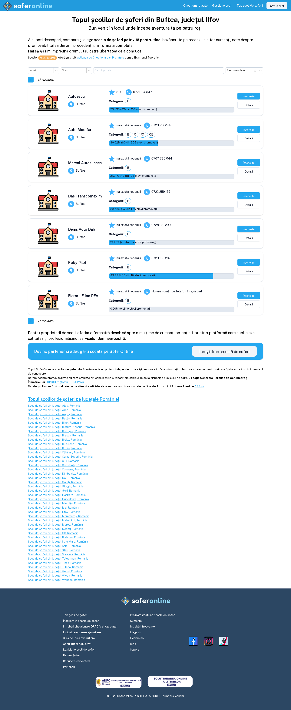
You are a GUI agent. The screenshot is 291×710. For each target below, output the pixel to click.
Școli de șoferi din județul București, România (57, 444)
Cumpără (136, 620)
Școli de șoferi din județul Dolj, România (54, 478)
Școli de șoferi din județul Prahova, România (56, 537)
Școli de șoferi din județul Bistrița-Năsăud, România (61, 427)
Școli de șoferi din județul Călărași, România (56, 452)
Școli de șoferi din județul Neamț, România (56, 528)
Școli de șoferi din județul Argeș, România (55, 414)
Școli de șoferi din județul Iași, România (53, 507)
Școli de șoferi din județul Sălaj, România (54, 545)
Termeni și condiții (172, 696)
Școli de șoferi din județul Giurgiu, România (56, 486)
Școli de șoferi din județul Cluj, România (53, 461)
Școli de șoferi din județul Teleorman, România (58, 558)
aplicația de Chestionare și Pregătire (100, 57)
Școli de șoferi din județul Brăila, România (55, 439)
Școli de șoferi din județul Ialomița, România (56, 503)
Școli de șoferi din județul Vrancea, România (56, 579)
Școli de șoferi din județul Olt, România (53, 533)
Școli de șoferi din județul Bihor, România (54, 422)
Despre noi (137, 638)
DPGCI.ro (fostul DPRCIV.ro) (65, 382)
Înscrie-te (249, 96)
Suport (134, 649)
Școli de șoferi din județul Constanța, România (58, 465)
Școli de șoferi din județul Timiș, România (54, 562)
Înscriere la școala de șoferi (81, 620)
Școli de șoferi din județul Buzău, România (55, 448)
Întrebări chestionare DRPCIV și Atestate (90, 626)
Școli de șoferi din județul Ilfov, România (54, 511)
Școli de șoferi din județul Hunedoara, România (58, 499)
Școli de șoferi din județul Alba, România (54, 405)
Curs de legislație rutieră (79, 638)
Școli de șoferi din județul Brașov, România (55, 435)
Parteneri (69, 666)
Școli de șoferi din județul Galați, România (55, 482)
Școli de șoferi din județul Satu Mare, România (58, 541)
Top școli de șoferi (75, 615)
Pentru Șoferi (72, 655)
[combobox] (29, 70)
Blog (133, 643)
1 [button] (30, 79)
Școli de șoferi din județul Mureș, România (55, 524)
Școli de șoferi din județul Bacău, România (55, 418)
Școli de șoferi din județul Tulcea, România (55, 567)
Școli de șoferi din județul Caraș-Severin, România (60, 456)
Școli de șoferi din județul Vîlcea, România (55, 575)
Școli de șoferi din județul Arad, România (54, 410)
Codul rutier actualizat (77, 643)
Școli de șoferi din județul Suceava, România (56, 554)
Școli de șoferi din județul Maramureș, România (58, 516)
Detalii (249, 105)
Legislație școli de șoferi (79, 649)
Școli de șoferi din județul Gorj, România (54, 490)
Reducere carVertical (76, 661)
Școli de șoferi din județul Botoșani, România (57, 431)
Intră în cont (277, 6)
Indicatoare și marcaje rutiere (82, 632)
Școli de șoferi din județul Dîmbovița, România (58, 473)
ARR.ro (199, 386)
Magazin (135, 632)
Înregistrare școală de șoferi (224, 351)
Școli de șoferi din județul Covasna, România (57, 469)
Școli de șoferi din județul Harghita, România (57, 494)
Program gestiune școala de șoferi (152, 615)
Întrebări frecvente (142, 626)
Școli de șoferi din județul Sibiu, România (54, 550)
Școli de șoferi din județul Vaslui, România (55, 571)
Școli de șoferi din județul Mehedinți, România (58, 520)
